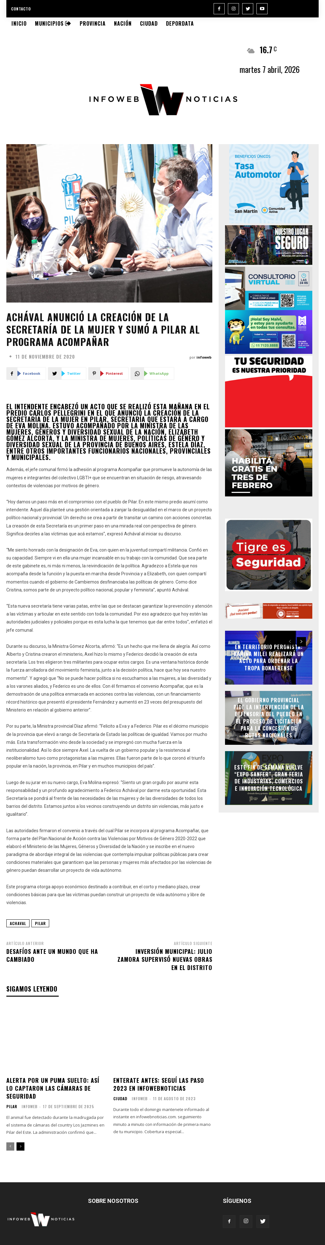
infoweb (203, 357)
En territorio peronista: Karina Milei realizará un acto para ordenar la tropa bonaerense (269, 657)
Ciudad (120, 1099)
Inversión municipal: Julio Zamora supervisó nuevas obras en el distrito (164, 959)
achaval (18, 923)
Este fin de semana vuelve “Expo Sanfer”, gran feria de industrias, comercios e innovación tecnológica (268, 777)
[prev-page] (10, 1146)
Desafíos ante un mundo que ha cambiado (52, 955)
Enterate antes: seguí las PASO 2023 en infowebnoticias (158, 1084)
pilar (40, 923)
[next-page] (20, 1146)
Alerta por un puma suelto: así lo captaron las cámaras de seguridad (52, 1088)
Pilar (11, 1106)
